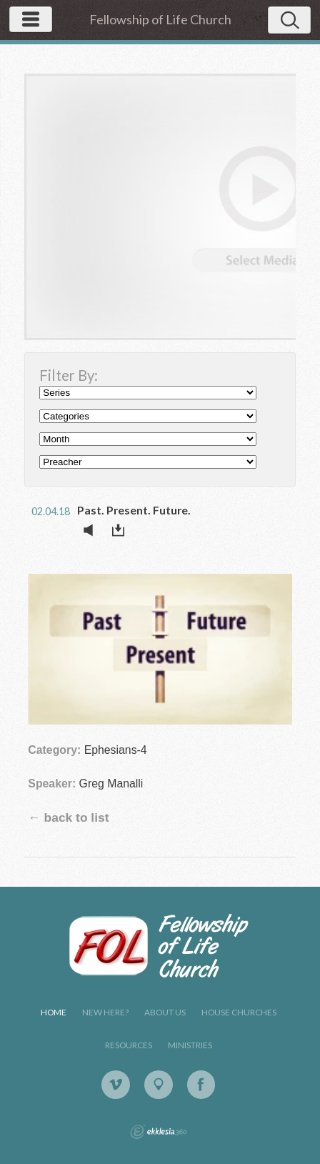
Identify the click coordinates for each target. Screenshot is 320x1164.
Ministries (190, 1045)
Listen (92, 530)
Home (53, 1012)
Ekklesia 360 (158, 1132)
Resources (128, 1045)
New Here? (105, 1012)
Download (122, 530)
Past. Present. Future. (134, 510)
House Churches (238, 1012)
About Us (165, 1012)
